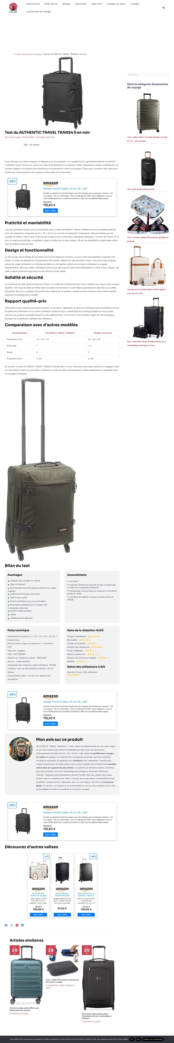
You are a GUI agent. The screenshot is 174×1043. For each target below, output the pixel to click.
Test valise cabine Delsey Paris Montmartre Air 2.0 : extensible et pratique (96, 1016)
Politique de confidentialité (152, 1039)
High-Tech (94, 4)
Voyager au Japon (113, 4)
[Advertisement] (87, 33)
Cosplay (131, 4)
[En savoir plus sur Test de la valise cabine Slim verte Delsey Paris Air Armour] (26, 975)
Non (138, 1039)
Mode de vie (50, 4)
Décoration (79, 4)
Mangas (65, 4)
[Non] (171, 1039)
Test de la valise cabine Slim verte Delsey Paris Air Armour (24, 1009)
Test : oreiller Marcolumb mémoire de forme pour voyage (62, 981)
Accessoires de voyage (38, 11)
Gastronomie (33, 4)
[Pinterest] (17, 925)
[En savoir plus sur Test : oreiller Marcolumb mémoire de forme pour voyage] (62, 961)
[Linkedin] (22, 925)
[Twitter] (11, 925)
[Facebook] (6, 925)
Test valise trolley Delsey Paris (140, 190)
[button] (164, 7)
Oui (132, 1039)
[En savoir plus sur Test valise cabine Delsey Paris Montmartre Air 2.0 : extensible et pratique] (98, 978)
